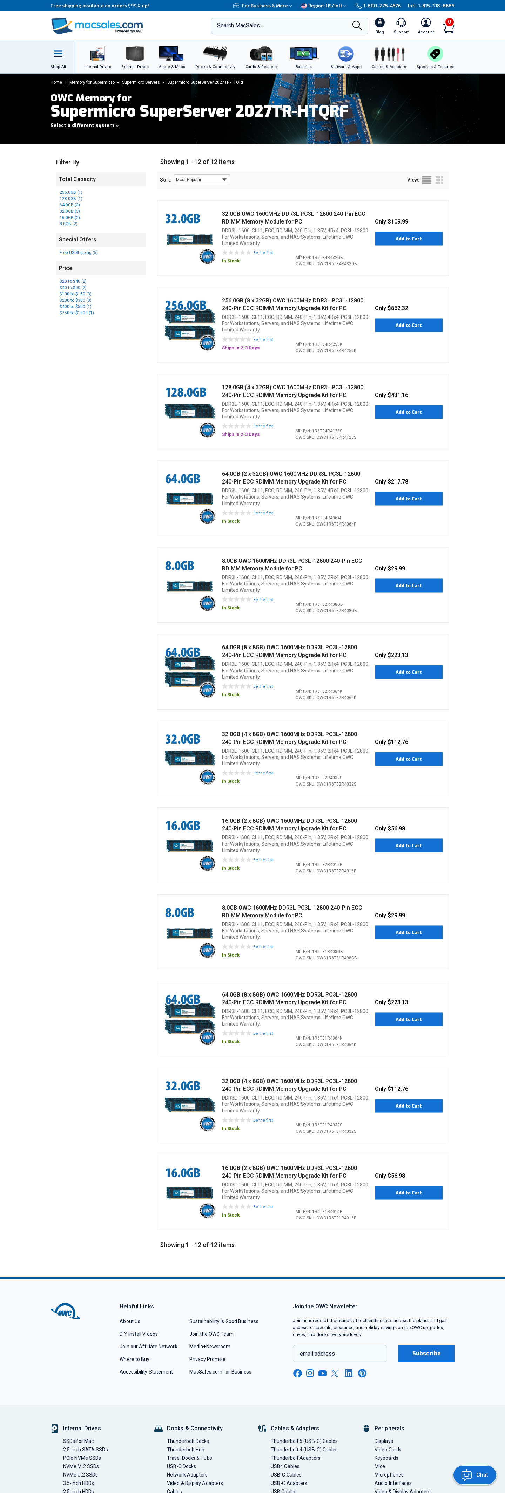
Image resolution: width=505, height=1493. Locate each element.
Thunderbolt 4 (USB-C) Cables (304, 1449)
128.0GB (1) (71, 198)
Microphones (389, 1475)
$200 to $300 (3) (76, 300)
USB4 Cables (285, 1466)
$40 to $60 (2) (73, 287)
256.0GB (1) (71, 192)
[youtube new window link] (322, 1373)
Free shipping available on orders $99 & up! (99, 6)
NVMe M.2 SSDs (81, 1466)
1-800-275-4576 (378, 5)
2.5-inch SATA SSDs (85, 1449)
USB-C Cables (286, 1475)
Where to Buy (134, 1359)
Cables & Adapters (295, 1428)
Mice (380, 1466)
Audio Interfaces (393, 1483)
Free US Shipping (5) (79, 252)
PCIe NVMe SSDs (82, 1458)
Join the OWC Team (211, 1334)
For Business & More (263, 5)
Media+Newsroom (209, 1346)
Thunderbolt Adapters (296, 1458)
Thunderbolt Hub (185, 1449)
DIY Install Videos (139, 1334)
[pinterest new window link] (362, 1373)
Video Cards (388, 1449)
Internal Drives (82, 1428)
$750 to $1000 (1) (77, 312)
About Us (130, 1321)
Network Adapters (187, 1475)
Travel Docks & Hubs (189, 1458)
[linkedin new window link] (349, 1373)
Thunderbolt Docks (188, 1441)
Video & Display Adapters (195, 1483)
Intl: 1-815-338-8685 (431, 6)
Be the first (263, 253)
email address (317, 1353)
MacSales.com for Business (220, 1372)
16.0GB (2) (70, 217)
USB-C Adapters (289, 1483)
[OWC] (97, 26)
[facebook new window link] (297, 1373)
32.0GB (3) (70, 211)
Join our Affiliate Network (148, 1346)
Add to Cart (409, 239)
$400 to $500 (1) (76, 306)
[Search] (357, 26)
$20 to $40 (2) (73, 281)
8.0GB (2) (69, 223)
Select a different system (84, 125)
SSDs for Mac (78, 1441)
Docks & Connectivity (195, 1428)
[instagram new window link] (310, 1373)
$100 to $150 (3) (76, 294)
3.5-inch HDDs (78, 1483)
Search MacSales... (240, 25)
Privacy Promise (207, 1359)
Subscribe (426, 1353)
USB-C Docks (181, 1466)
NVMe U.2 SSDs (80, 1475)
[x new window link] (336, 1373)
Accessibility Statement (146, 1372)
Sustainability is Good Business (223, 1321)
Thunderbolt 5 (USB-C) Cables (304, 1441)
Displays (384, 1441)
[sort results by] (202, 179)
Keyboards (386, 1458)
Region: (324, 5)
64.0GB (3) (70, 205)
